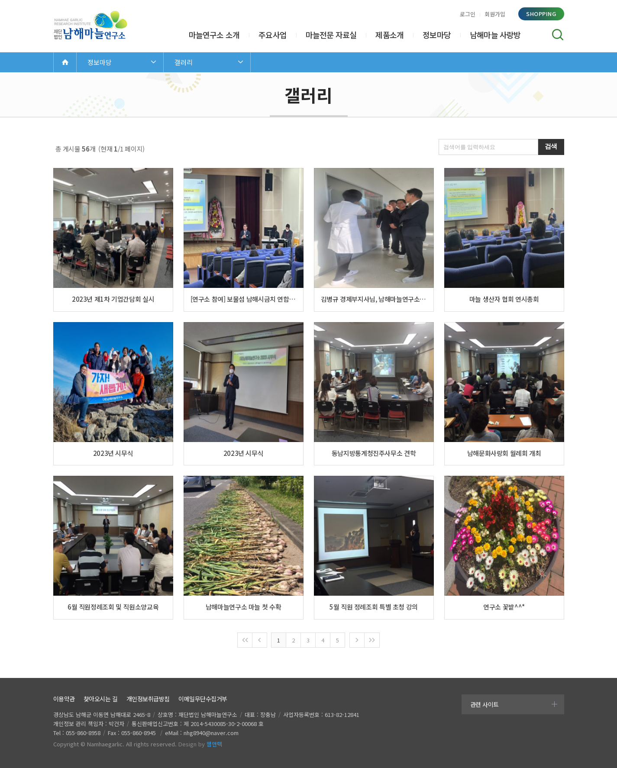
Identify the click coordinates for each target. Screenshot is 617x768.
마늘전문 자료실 (331, 34)
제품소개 (389, 34)
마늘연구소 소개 (214, 34)
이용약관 (64, 698)
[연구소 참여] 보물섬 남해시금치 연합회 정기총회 (244, 298)
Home (65, 62)
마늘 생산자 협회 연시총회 (504, 298)
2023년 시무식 (113, 453)
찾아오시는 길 (101, 698)
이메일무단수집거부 (202, 698)
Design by (200, 744)
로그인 (467, 14)
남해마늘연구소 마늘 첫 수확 (243, 606)
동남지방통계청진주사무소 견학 (374, 453)
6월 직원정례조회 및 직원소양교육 (113, 606)
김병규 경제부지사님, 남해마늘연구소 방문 (374, 298)
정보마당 (437, 34)
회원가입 (495, 14)
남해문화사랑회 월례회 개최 (504, 453)
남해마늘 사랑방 (495, 34)
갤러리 (183, 62)
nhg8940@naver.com (211, 733)
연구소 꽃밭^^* (504, 606)
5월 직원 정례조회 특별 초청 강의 (373, 606)
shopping (541, 14)
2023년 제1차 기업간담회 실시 (113, 298)
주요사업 (272, 34)
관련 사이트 (484, 704)
